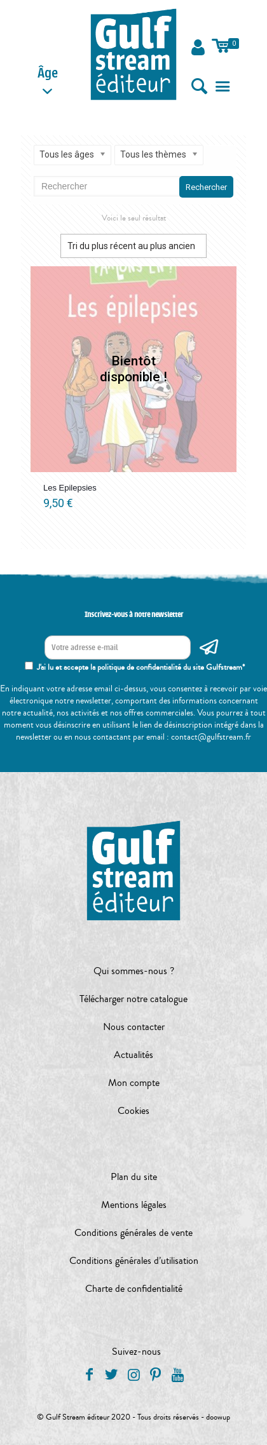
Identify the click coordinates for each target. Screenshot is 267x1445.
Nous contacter (134, 1027)
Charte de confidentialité (133, 1289)
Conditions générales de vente (133, 1233)
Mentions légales (134, 1205)
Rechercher (206, 187)
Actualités (133, 1055)
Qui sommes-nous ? (133, 971)
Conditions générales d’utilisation (133, 1261)
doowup (218, 1417)
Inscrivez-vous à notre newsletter (134, 614)
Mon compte (134, 1083)
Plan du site (134, 1177)
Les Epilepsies (70, 487)
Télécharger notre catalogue (133, 999)
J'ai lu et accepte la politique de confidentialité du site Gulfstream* (141, 667)
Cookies (133, 1111)
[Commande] (133, 246)
